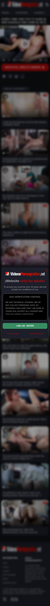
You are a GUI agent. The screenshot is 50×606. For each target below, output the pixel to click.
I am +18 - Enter (25, 326)
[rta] (25, 335)
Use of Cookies (13, 334)
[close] (46, 270)
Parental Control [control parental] (36, 334)
